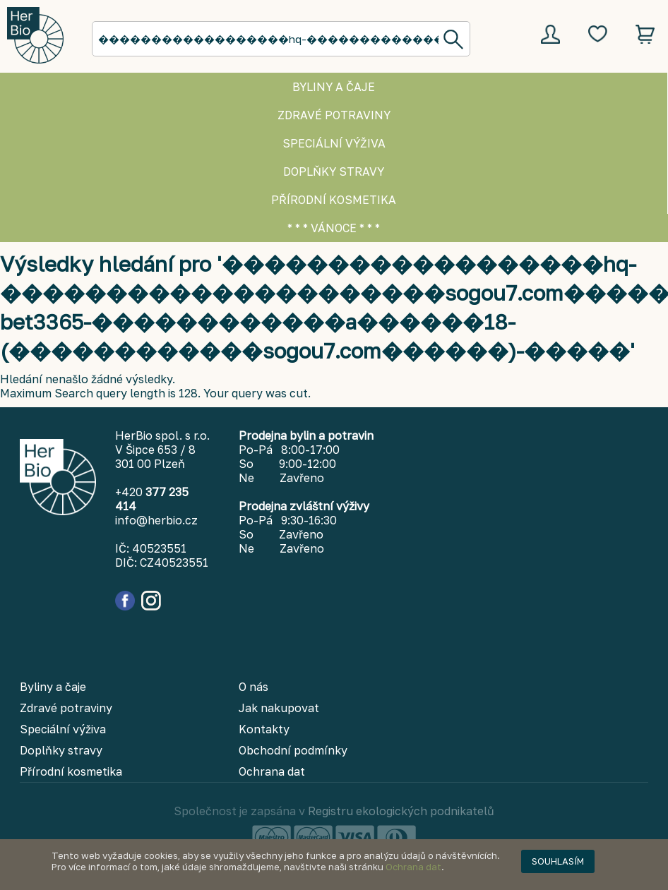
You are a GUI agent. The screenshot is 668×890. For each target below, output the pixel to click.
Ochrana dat (413, 866)
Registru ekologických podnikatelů (401, 811)
